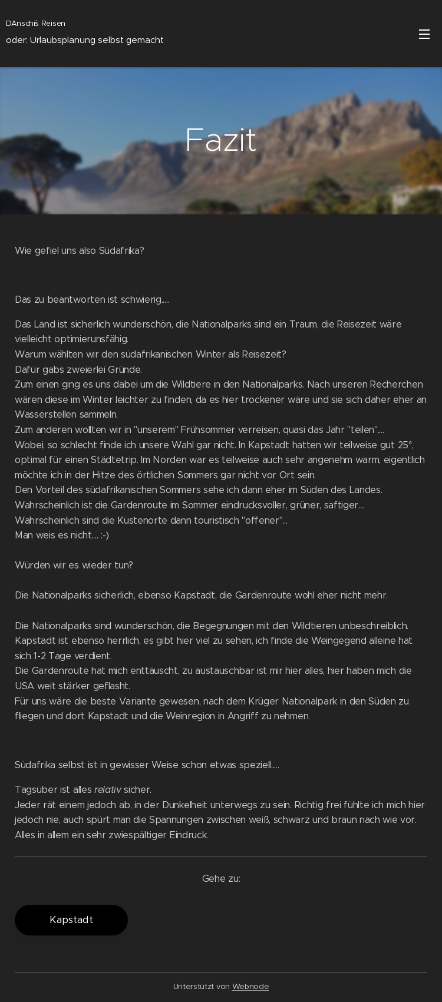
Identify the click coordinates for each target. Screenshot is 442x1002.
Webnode (250, 986)
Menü (424, 34)
